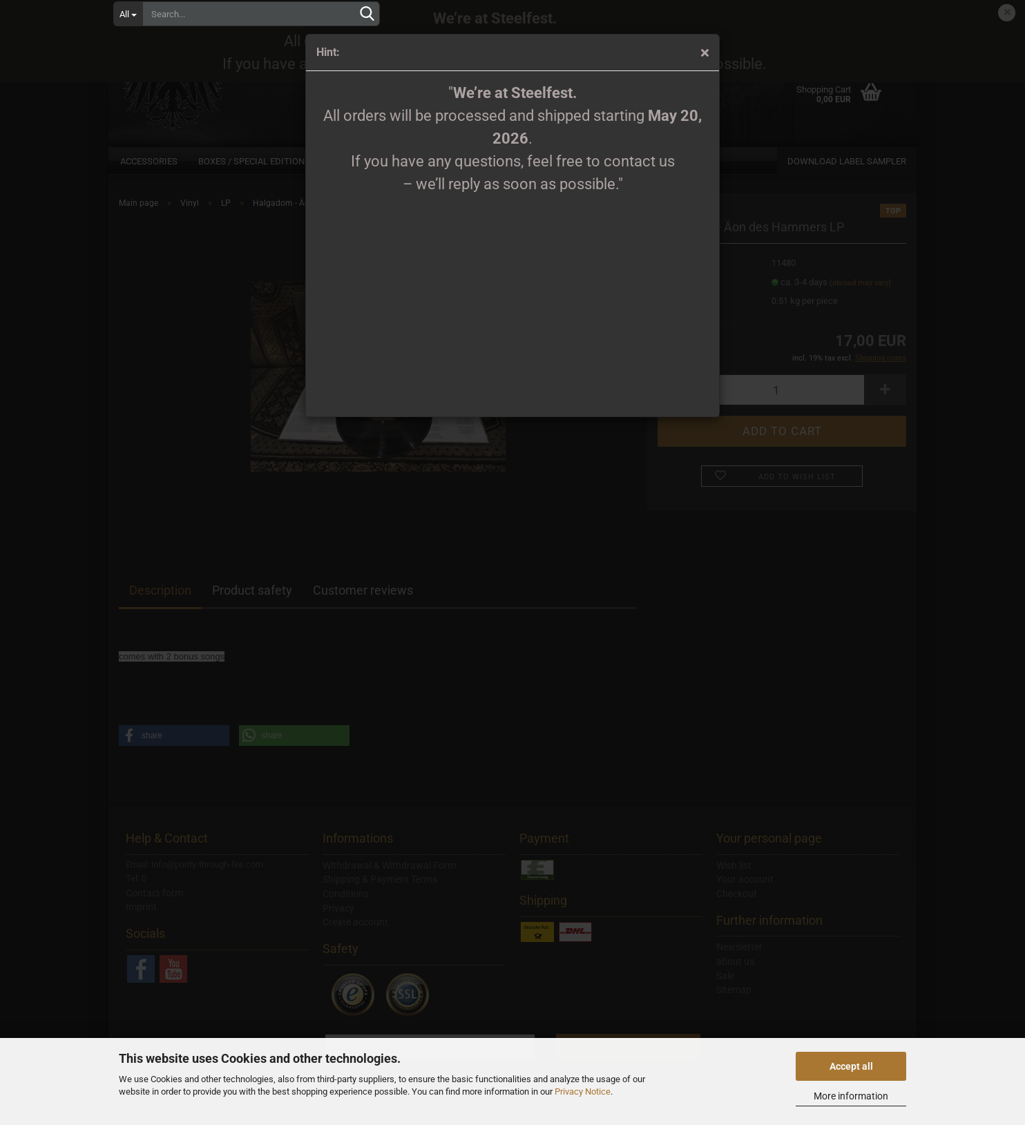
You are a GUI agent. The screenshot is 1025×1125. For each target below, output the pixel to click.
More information (851, 1096)
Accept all (851, 1066)
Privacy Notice (583, 1091)
